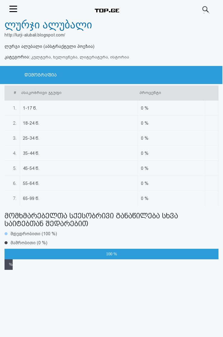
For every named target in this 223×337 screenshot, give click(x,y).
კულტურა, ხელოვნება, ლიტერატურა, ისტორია (80, 57)
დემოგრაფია (40, 75)
